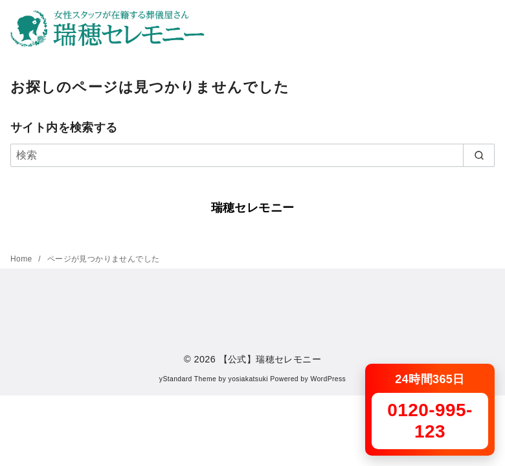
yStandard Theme (187, 379)
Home (22, 258)
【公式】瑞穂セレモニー (270, 359)
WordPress (328, 379)
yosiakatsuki (248, 379)
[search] (479, 155)
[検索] (252, 155)
